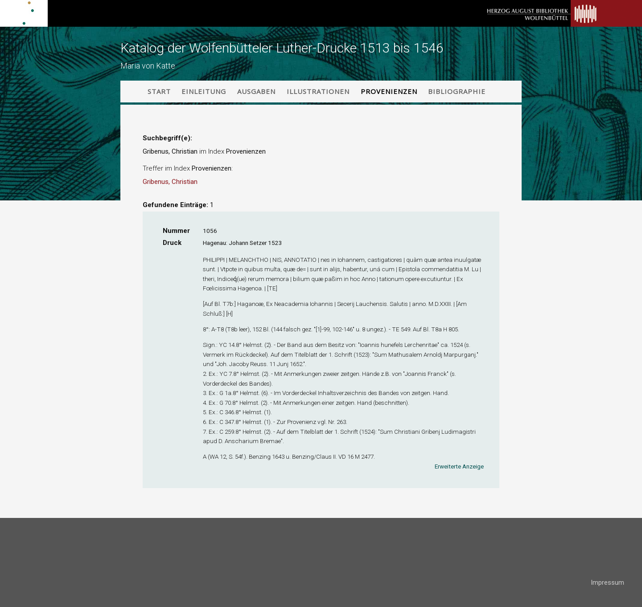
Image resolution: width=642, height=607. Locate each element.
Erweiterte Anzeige (459, 466)
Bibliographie (457, 91)
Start (159, 91)
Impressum (607, 582)
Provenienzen (389, 91)
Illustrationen (318, 91)
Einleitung (203, 91)
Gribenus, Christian (170, 182)
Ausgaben (256, 91)
